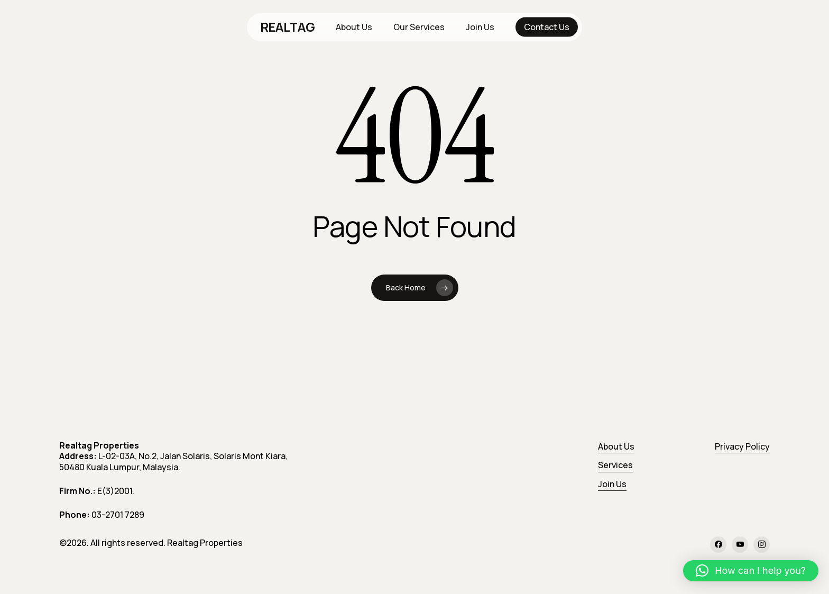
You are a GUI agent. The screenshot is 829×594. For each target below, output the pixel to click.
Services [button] (615, 465)
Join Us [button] (612, 484)
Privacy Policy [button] (742, 446)
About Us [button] (616, 446)
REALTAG (287, 27)
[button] (750, 570)
